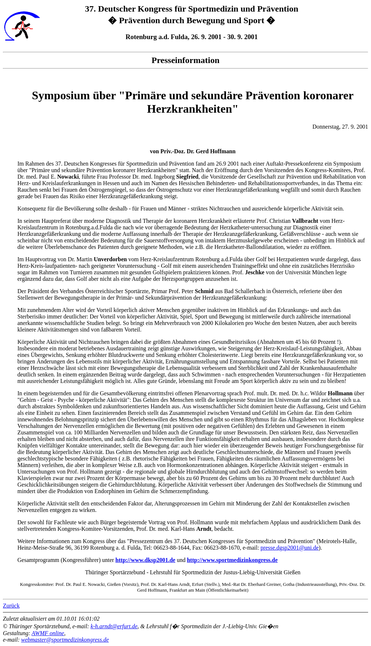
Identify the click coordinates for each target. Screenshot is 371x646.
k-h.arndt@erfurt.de (114, 626)
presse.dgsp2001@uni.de (289, 548)
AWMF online (48, 633)
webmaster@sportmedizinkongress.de (65, 640)
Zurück (11, 606)
